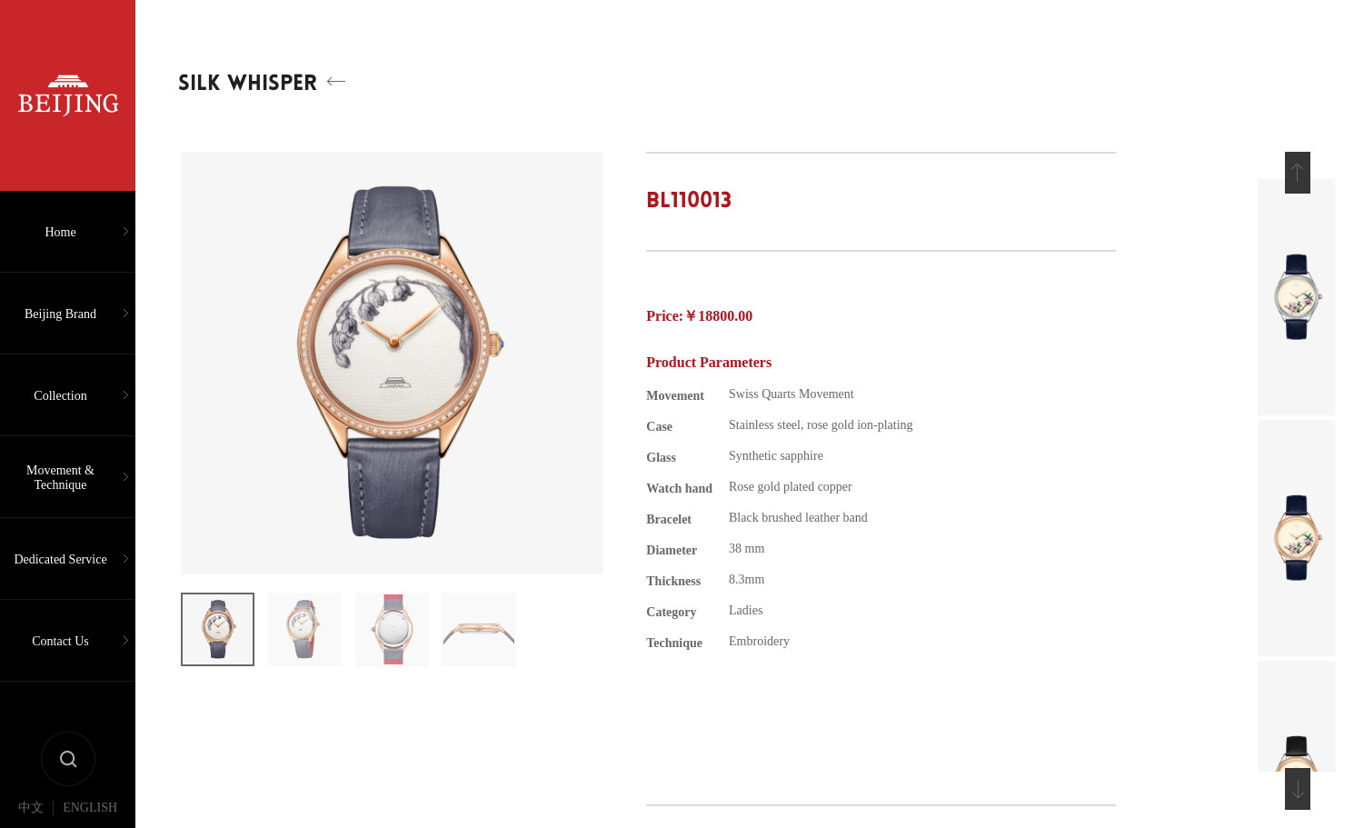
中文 (31, 808)
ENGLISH (90, 808)
